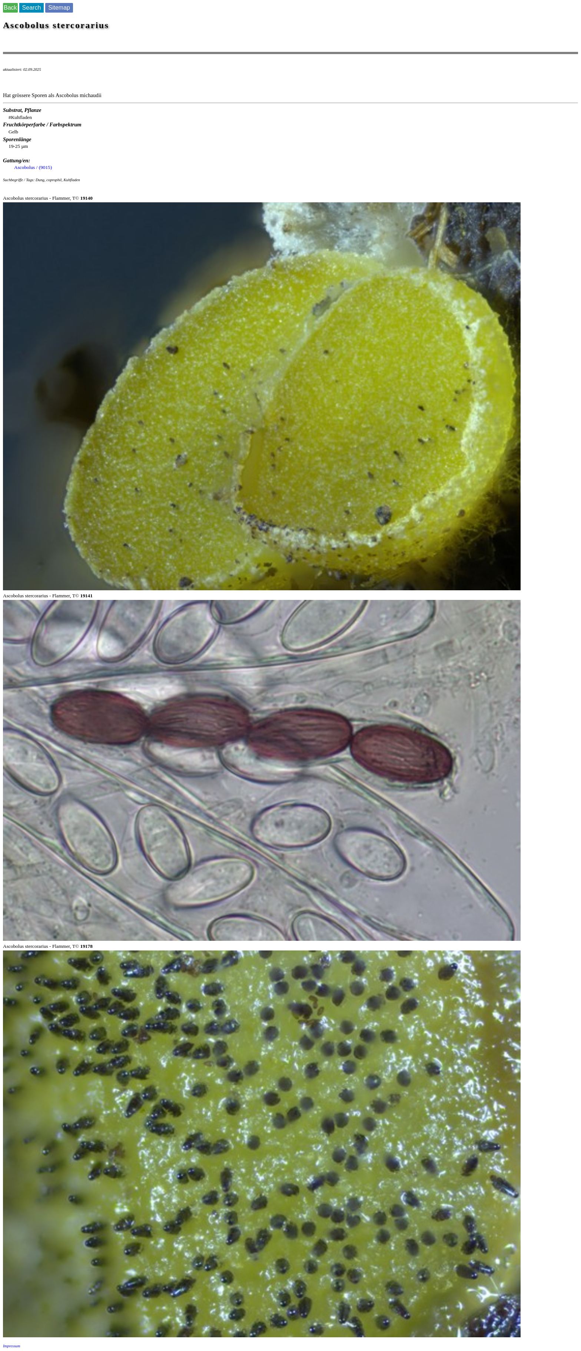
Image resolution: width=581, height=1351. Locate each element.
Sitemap (59, 7)
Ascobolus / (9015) (33, 167)
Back (10, 7)
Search (31, 7)
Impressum (11, 1346)
